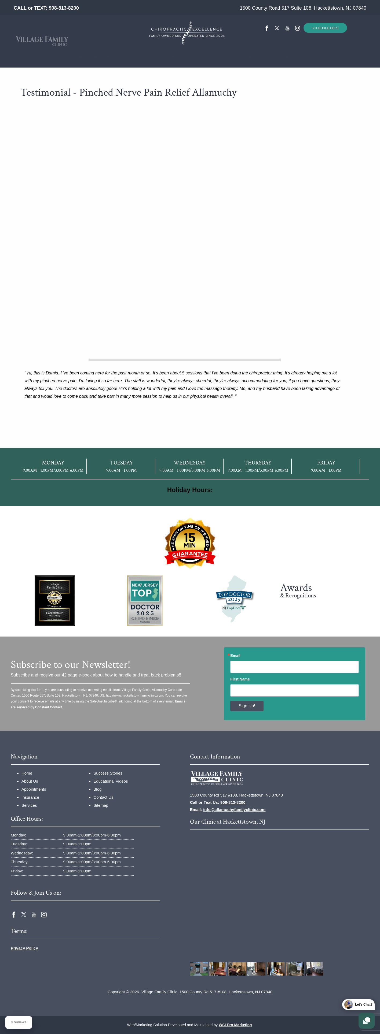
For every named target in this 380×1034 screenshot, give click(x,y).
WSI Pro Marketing (235, 1025)
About (96, 56)
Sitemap (100, 805)
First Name (240, 679)
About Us (29, 781)
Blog (97, 789)
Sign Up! (247, 706)
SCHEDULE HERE (325, 28)
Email (235, 655)
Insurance (126, 56)
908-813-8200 (64, 8)
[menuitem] (75, 56)
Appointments (33, 789)
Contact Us (288, 56)
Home (75, 56)
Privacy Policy (24, 948)
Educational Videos (244, 56)
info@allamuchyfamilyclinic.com (234, 809)
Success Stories (195, 56)
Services (156, 56)
